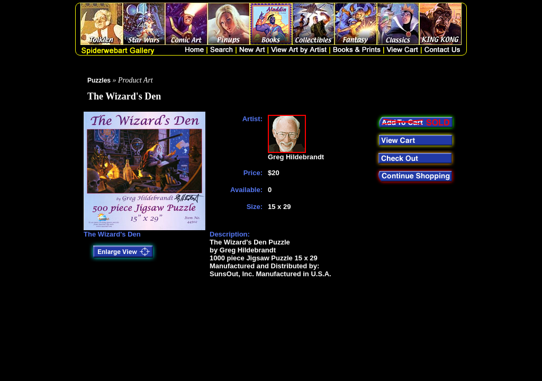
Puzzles (99, 80)
